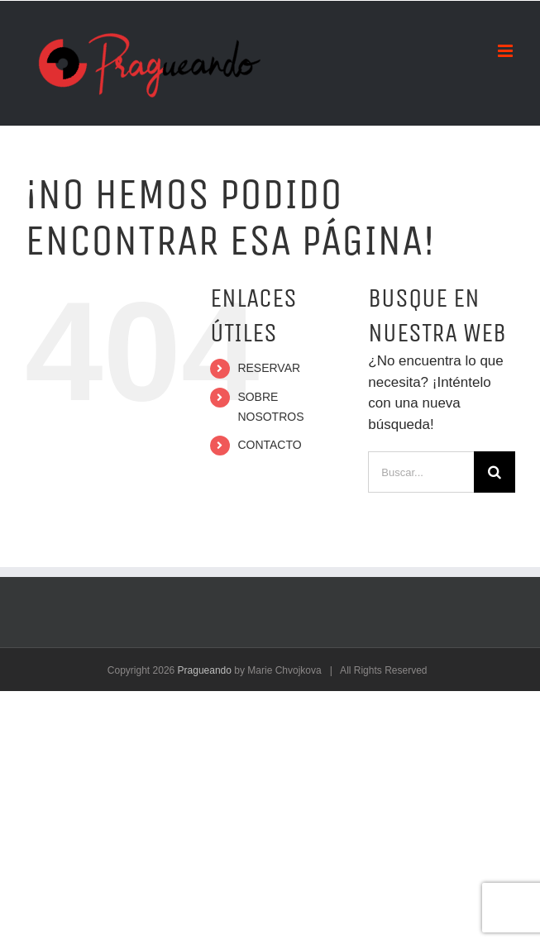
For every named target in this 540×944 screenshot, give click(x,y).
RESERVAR (268, 367)
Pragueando (205, 670)
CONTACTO (269, 444)
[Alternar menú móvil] (506, 51)
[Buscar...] (421, 472)
